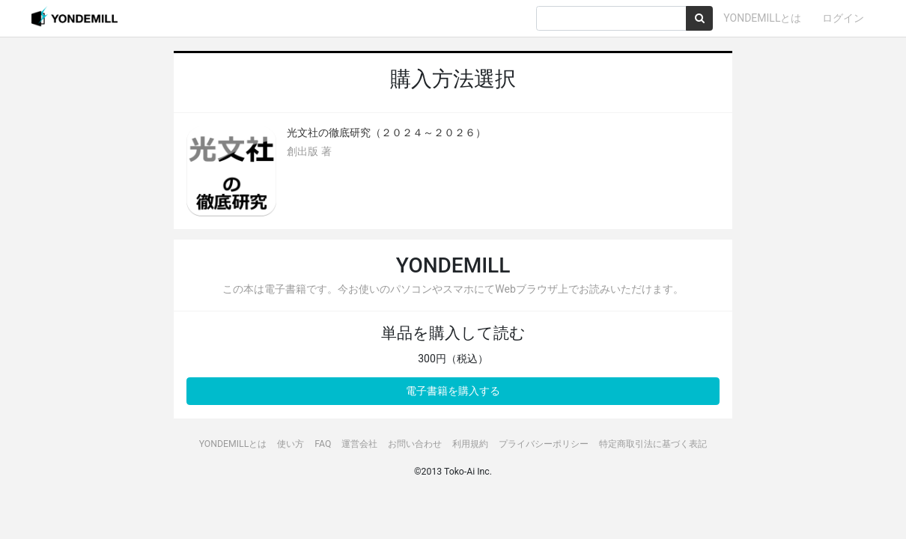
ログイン (843, 18)
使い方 (290, 444)
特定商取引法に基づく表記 (653, 444)
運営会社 (359, 444)
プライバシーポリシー (544, 444)
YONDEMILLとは (762, 18)
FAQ (322, 444)
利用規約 (470, 444)
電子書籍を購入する (453, 391)
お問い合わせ (415, 444)
